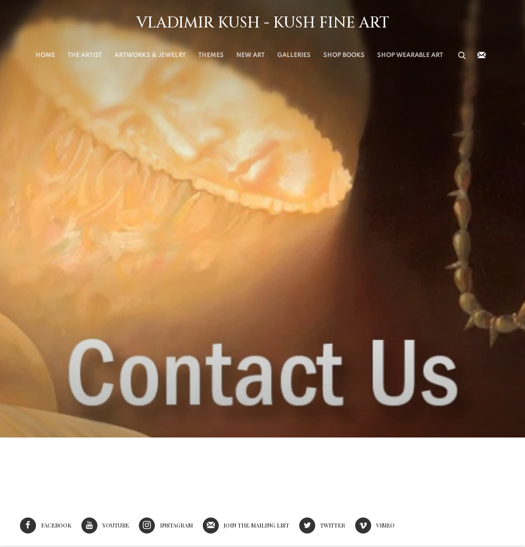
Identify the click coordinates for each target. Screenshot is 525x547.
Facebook (45, 525)
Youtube (105, 525)
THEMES (211, 55)
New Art (250, 55)
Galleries (294, 55)
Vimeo (375, 525)
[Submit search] (462, 55)
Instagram (166, 525)
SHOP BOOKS (344, 55)
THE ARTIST (84, 55)
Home (45, 55)
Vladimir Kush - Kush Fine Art (262, 23)
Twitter (322, 525)
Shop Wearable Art (410, 55)
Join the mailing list (482, 56)
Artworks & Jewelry (150, 55)
